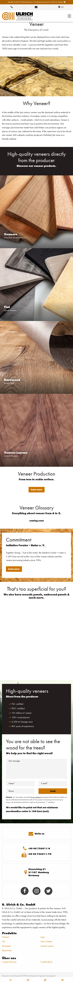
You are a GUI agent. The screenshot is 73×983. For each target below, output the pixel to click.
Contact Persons (9, 961)
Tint (3, 941)
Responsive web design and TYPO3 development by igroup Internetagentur (29, 976)
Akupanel (6, 945)
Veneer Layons (47, 945)
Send (52, 791)
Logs (42, 936)
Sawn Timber (46, 941)
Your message (14, 761)
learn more (36, 489)
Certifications (46, 961)
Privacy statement (36, 797)
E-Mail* (44, 783)
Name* (12, 783)
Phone (11, 791)
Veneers (5, 936)
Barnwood (6, 950)
